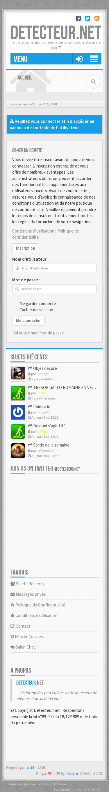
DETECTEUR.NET (55, 33)
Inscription (25, 248)
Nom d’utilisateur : (30, 259)
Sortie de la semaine (48, 445)
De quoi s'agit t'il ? (47, 426)
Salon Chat (22, 647)
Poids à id (39, 406)
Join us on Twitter (45, 468)
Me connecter (28, 320)
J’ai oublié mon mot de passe (38, 333)
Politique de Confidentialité (37, 605)
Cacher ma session (33, 309)
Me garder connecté (34, 303)
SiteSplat (72, 774)
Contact (20, 626)
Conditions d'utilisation (33, 615)
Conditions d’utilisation (33, 231)
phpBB (30, 768)
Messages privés (28, 594)
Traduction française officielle (29, 784)
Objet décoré (42, 368)
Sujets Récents (27, 583)
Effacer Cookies (26, 636)
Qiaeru (62, 784)
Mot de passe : (26, 279)
